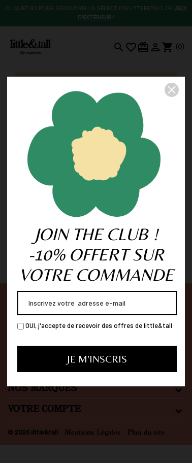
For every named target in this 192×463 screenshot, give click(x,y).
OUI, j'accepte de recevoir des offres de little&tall (94, 325)
